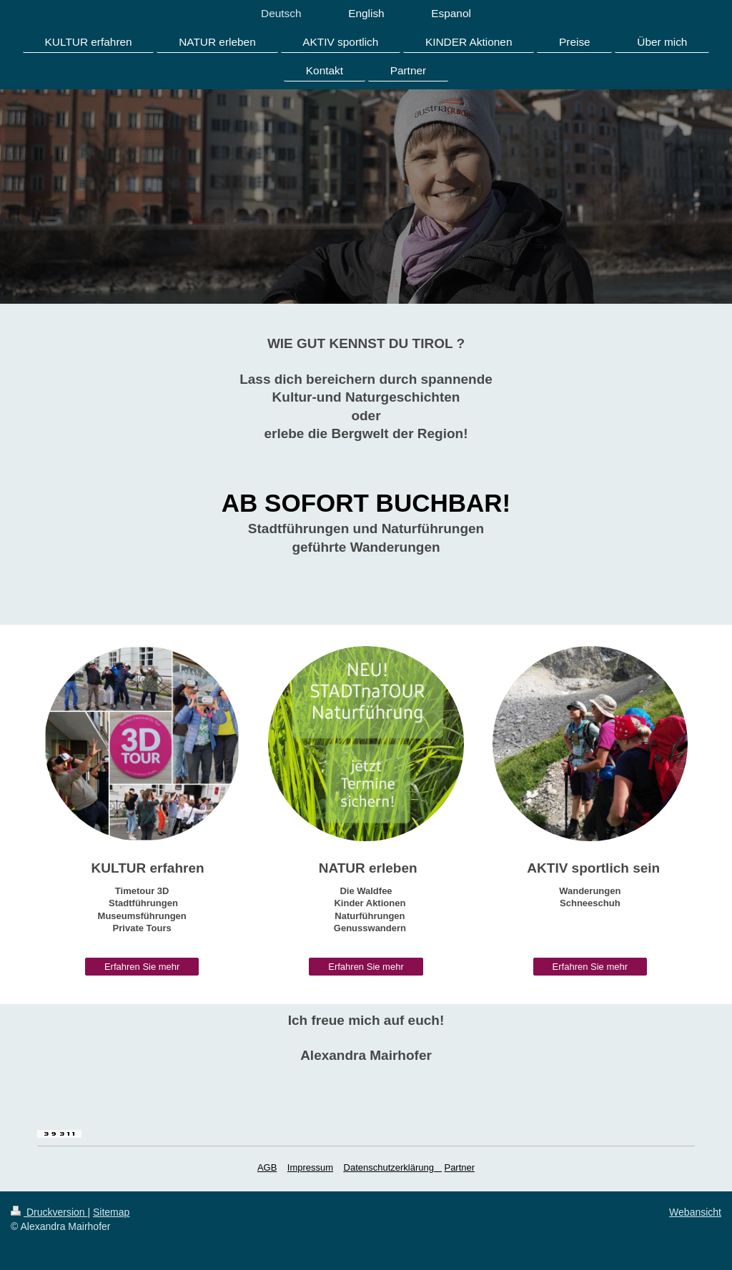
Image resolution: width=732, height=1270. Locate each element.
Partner (459, 1167)
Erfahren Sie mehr (142, 966)
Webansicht (695, 1212)
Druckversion (49, 1212)
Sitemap (111, 1212)
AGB (267, 1167)
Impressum (310, 1167)
